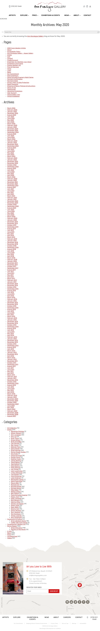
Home (9, 69)
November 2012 (12, 354)
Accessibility (83, 623)
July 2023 (10, 149)
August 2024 (11, 134)
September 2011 (12, 364)
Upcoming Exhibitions (14, 91)
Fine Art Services (13, 67)
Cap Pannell (15, 443)
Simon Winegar (16, 510)
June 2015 (10, 313)
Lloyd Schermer (16, 476)
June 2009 (11, 406)
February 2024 (12, 141)
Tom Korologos (16, 514)
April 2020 (10, 215)
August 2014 (11, 328)
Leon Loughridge (17, 471)
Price (34, 15)
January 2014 (12, 339)
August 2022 (11, 168)
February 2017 (12, 280)
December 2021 (12, 182)
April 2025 (10, 122)
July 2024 (10, 135)
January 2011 (11, 378)
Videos (9, 538)
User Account (12, 93)
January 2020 (12, 220)
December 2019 (12, 222)
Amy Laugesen (16, 435)
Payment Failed (12, 81)
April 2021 (10, 194)
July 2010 (10, 387)
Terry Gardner (15, 512)
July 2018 (10, 251)
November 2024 (12, 130)
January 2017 (11, 282)
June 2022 (11, 172)
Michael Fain (15, 485)
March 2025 (11, 123)
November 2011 (12, 361)
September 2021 (12, 185)
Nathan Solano (16, 492)
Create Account (12, 60)
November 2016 (12, 285)
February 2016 (12, 299)
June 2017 (10, 273)
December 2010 (12, 380)
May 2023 (10, 153)
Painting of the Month (18, 529)
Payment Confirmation (15, 79)
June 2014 (10, 332)
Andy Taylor (15, 438)
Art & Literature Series (18, 521)
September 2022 (13, 166)
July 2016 (10, 292)
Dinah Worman (16, 450)
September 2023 (13, 146)
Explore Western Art (14, 65)
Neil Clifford (15, 493)
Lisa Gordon (15, 474)
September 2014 (12, 327)
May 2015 (10, 314)
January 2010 (12, 397)
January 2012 (12, 359)
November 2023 (12, 144)
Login (9, 70)
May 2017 (10, 275)
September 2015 (12, 308)
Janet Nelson (15, 462)
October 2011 (11, 363)
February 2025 (12, 125)
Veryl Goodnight (16, 517)
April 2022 (10, 175)
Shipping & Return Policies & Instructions (21, 86)
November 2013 (12, 342)
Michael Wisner (16, 488)
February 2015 (12, 318)
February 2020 (12, 218)
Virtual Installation (13, 96)
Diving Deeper (12, 526)
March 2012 (11, 357)
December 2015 (12, 302)
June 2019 (10, 232)
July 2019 (10, 230)
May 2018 (10, 254)
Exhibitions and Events (15, 63)
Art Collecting (12, 428)
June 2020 (11, 211)
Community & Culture (14, 519)
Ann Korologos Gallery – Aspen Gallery (20, 53)
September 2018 (12, 247)
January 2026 (12, 111)
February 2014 (12, 337)
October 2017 (11, 266)
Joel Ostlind (15, 464)
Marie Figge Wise (16, 481)
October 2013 (11, 344)
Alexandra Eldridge (17, 431)
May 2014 (10, 333)
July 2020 (10, 209)
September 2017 (12, 268)
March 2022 (11, 177)
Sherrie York (15, 509)
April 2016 (10, 296)
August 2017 (11, 270)
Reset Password (12, 84)
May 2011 (10, 371)
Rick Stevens (15, 500)
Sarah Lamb (15, 505)
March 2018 (11, 258)
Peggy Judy (15, 497)
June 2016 (10, 294)
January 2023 (12, 160)
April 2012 (10, 356)
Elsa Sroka (14, 454)
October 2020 (12, 204)
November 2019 (12, 223)
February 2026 (12, 110)
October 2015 (11, 306)
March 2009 (11, 409)
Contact (87, 15)
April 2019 (10, 235)
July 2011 (10, 368)
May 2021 (10, 192)
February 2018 (12, 259)
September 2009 (13, 404)
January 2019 (12, 240)
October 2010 (11, 382)
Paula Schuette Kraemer (19, 495)
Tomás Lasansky (16, 516)
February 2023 (12, 158)
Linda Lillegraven (17, 473)
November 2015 (12, 304)
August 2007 (11, 416)
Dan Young (14, 445)
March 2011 (11, 375)
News (66, 15)
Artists (12, 15)
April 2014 (10, 335)
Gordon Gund (15, 457)
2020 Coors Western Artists (16, 48)
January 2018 (12, 261)
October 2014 (11, 325)
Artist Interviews (16, 528)
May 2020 (10, 213)
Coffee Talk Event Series (19, 522)
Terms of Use (11, 88)
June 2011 (10, 370)
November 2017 (12, 265)
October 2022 (11, 165)
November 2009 (12, 400)
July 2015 (10, 311)
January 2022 (12, 180)
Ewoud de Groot (16, 455)
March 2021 (11, 196)
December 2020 (12, 201)
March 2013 (11, 351)
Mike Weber (15, 490)
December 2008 (12, 413)
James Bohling (16, 461)
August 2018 (11, 249)
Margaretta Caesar (17, 479)
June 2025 (11, 118)
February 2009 (12, 411)
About (76, 15)
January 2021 (12, 199)
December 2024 (12, 129)
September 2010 (12, 383)
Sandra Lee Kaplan (17, 504)
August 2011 (11, 366)
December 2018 (12, 242)
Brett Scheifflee (16, 442)
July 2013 (10, 349)
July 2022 (10, 170)
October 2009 (12, 402)
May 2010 (10, 390)
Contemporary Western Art (16, 524)
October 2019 (11, 225)
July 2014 (10, 330)
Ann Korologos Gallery (35, 36)
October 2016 (11, 287)
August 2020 (11, 208)
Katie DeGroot (15, 467)
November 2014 (12, 323)
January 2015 (12, 320)
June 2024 (11, 137)
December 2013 (12, 340)
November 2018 (12, 244)
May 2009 (10, 407)
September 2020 (13, 206)
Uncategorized (12, 536)
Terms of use (65, 623)
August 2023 (11, 148)
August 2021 (11, 187)
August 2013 (11, 347)
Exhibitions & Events (50, 15)
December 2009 (12, 399)
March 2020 (11, 216)
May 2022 (10, 173)
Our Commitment (13, 74)
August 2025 (11, 115)
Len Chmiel (15, 469)
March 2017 (11, 278)
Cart (8, 57)
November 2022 (12, 163)
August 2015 (11, 309)
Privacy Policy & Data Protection (18, 82)
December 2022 (12, 161)
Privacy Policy (54, 623)
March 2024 (11, 139)
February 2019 (12, 239)
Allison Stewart (16, 433)
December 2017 (12, 263)
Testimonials (11, 89)
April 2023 (10, 154)
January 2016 (12, 301)
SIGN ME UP (54, 591)
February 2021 (12, 197)
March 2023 (11, 156)
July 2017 (10, 271)
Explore (24, 15)
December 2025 (12, 113)
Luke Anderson (16, 478)
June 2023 (11, 151)
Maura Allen (15, 483)
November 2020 (12, 203)
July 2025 (10, 117)
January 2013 (12, 352)
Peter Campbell (16, 498)
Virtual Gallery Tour (13, 94)
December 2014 (12, 321)
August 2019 (11, 228)
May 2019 (10, 234)
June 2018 (10, 253)
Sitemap (74, 623)
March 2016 (11, 297)
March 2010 (11, 394)
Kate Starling (15, 466)
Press (9, 535)
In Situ (9, 531)
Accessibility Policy (13, 51)
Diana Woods (15, 448)
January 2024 (12, 142)
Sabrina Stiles (15, 502)
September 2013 (12, 345)
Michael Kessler (16, 486)
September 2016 (12, 289)
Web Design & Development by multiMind (50, 628)
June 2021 (10, 191)
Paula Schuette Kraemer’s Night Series (20, 77)
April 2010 (10, 392)
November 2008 (12, 414)
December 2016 (12, 283)
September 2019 (12, 227)
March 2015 (11, 316)
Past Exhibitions (12, 76)
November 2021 (12, 184)
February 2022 (12, 179)
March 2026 (11, 108)
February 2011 (12, 376)
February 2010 (12, 395)
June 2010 (10, 388)
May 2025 (10, 120)
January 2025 (12, 127)
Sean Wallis (15, 507)
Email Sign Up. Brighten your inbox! (19, 62)
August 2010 (11, 385)
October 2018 (11, 246)
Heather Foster (16, 459)
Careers (67, 617)
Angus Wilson (15, 440)
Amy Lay (14, 436)
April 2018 (10, 256)
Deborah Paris (15, 447)
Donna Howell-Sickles (18, 452)
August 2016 (11, 290)
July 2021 (10, 189)
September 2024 (13, 132)
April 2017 (10, 277)
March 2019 (11, 237)
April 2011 (10, 373)
